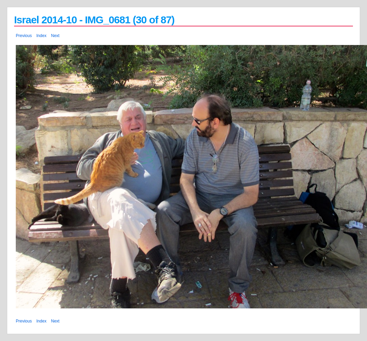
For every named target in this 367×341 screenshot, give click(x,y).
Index (41, 35)
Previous (24, 35)
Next (55, 35)
